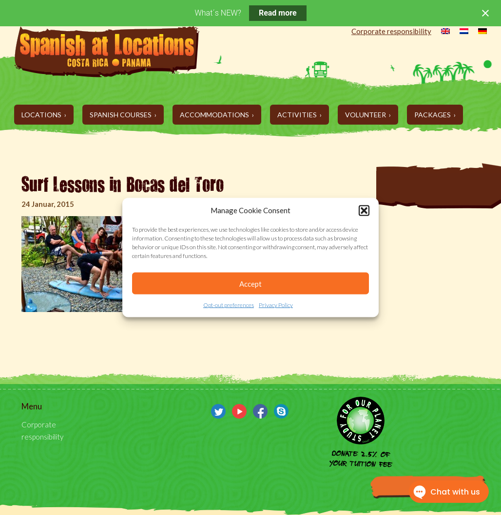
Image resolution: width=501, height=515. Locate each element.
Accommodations (215, 114)
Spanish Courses (121, 114)
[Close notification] (485, 13)
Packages (433, 114)
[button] (364, 210)
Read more (278, 13)
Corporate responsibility (391, 31)
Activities (297, 114)
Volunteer (366, 114)
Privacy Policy (276, 305)
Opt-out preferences (228, 305)
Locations (42, 114)
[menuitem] (440, 32)
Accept (250, 283)
